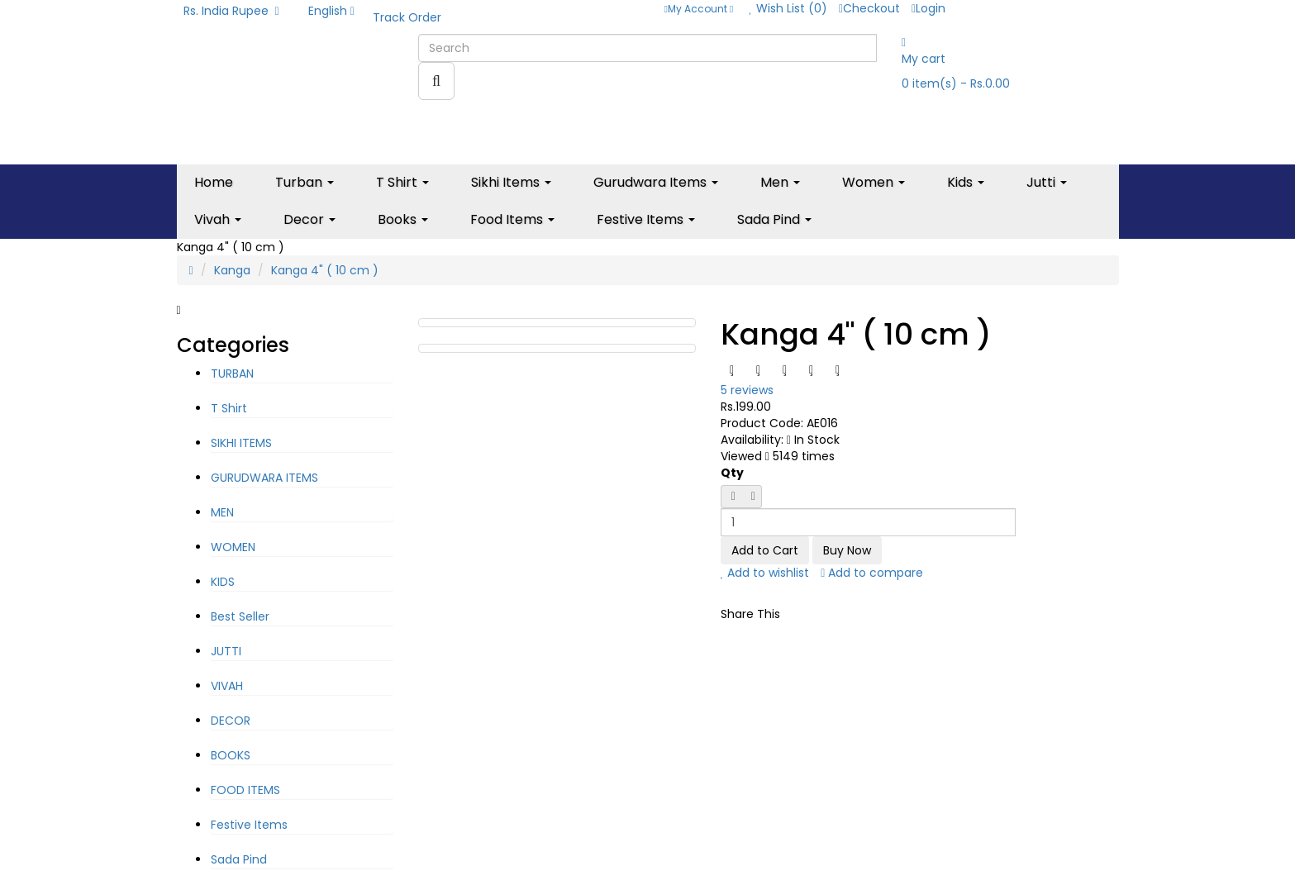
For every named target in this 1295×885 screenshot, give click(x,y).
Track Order (407, 17)
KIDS (223, 581)
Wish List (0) (788, 8)
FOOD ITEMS (245, 790)
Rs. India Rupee (231, 10)
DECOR (230, 720)
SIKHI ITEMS (241, 443)
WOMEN (233, 547)
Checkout (869, 8)
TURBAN (232, 373)
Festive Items (249, 824)
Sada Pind (239, 859)
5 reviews (747, 390)
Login (928, 8)
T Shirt (229, 408)
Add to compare (872, 572)
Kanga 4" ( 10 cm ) (325, 270)
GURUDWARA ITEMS (264, 477)
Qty (732, 472)
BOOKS (230, 755)
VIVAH (227, 686)
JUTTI (226, 651)
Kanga (232, 270)
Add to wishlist (765, 572)
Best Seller (240, 616)
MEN (222, 512)
